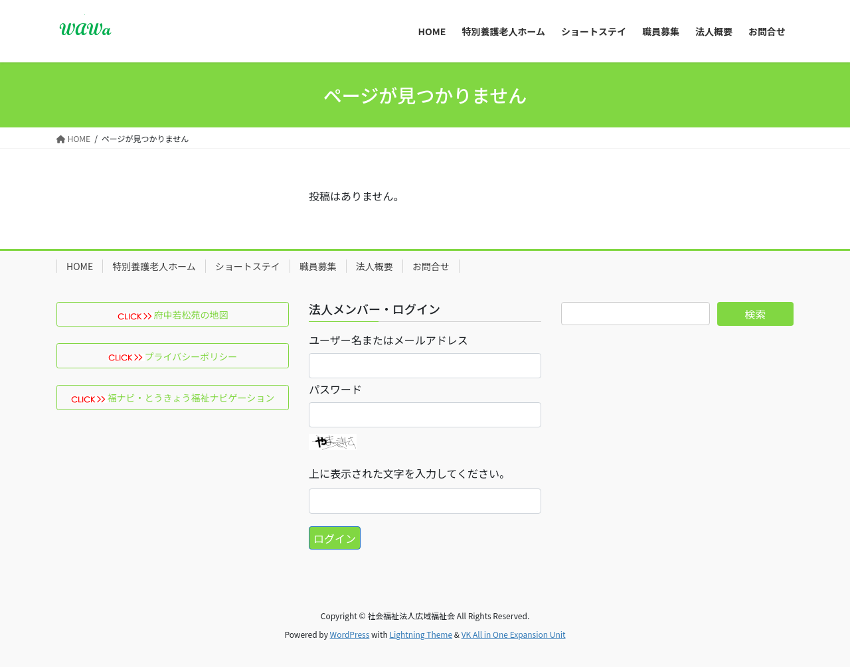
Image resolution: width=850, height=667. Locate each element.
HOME (79, 266)
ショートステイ (247, 266)
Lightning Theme (420, 634)
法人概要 (374, 266)
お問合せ (431, 266)
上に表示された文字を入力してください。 (409, 473)
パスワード (335, 389)
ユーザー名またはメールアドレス (388, 340)
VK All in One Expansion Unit (514, 634)
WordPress (350, 634)
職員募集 (318, 266)
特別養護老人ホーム (154, 266)
